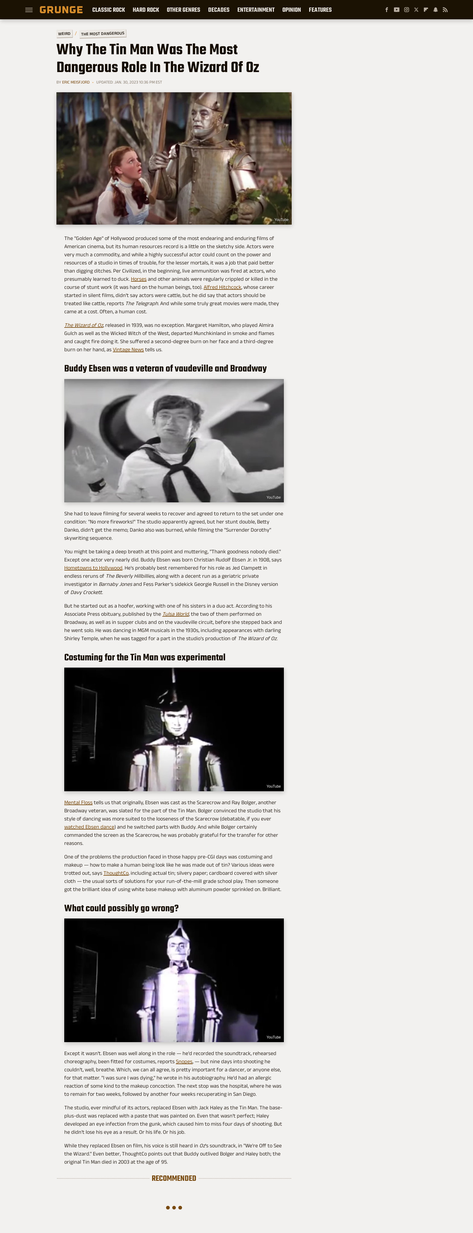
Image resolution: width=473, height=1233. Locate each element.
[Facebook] (386, 9)
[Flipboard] (426, 9)
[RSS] (445, 9)
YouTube (282, 220)
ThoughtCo (116, 873)
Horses (139, 279)
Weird (64, 33)
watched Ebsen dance (89, 827)
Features (320, 10)
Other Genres (183, 10)
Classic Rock (108, 10)
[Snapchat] (435, 9)
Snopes (184, 1061)
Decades (219, 10)
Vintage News (128, 349)
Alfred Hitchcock (222, 287)
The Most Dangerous (102, 33)
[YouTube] (396, 9)
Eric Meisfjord (76, 82)
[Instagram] (406, 9)
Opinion (291, 10)
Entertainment (256, 10)
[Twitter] (416, 9)
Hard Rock (146, 10)
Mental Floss (78, 802)
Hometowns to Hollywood (93, 568)
